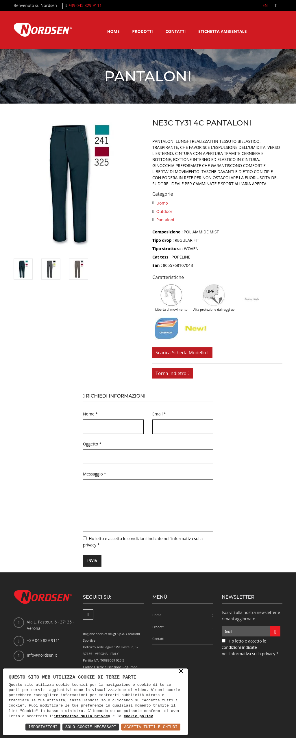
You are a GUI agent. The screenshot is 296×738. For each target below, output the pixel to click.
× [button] (181, 671)
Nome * (90, 414)
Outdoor (164, 211)
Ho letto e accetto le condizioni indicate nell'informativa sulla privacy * (250, 647)
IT (275, 5)
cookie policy (138, 716)
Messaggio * (94, 474)
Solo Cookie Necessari (90, 727)
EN (264, 5)
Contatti (175, 31)
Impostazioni (43, 727)
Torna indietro (171, 373)
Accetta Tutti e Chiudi (150, 727)
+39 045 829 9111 (85, 5)
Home (113, 31)
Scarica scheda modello (181, 352)
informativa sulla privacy (82, 716)
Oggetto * (92, 444)
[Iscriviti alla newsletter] (275, 631)
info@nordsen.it (42, 655)
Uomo (162, 203)
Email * (159, 414)
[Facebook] (88, 614)
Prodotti (142, 31)
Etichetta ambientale (222, 31)
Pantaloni (165, 219)
